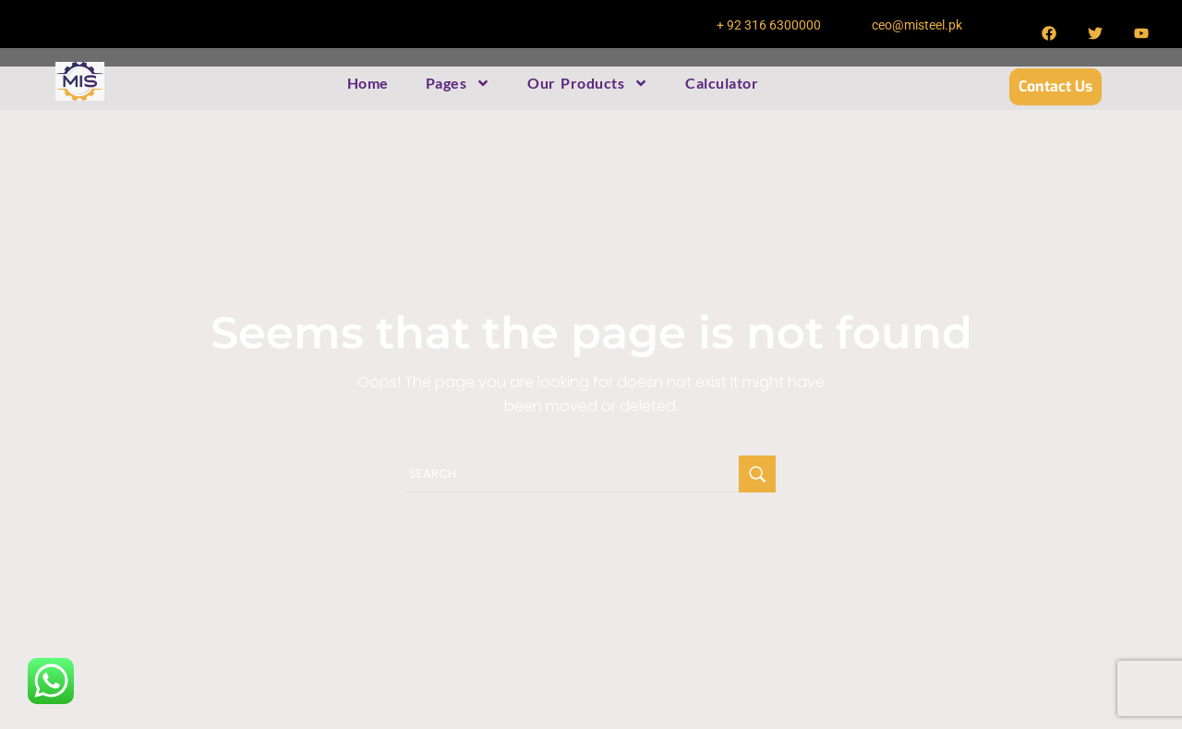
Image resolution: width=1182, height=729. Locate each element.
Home (368, 82)
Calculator (721, 82)
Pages (458, 83)
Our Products (587, 83)
